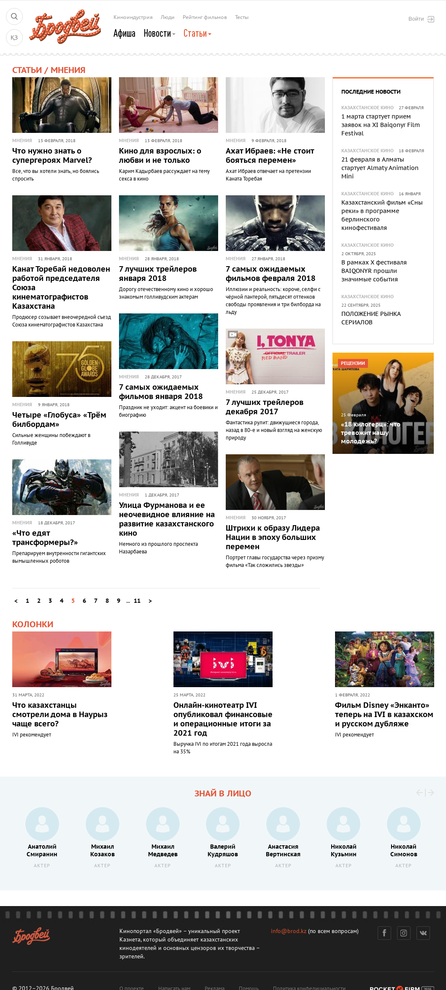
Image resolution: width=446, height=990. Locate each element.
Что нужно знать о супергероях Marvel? (52, 156)
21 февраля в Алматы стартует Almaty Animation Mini (380, 168)
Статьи (197, 33)
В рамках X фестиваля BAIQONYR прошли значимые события (374, 271)
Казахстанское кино (367, 108)
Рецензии (353, 363)
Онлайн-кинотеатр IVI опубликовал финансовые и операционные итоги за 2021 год (223, 719)
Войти (421, 19)
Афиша (124, 33)
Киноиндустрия (133, 17)
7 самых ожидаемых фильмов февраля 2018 (271, 274)
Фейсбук (384, 933)
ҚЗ (14, 37)
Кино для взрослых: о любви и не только (160, 156)
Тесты (242, 17)
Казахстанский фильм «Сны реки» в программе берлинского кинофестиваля (382, 215)
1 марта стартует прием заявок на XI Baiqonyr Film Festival (380, 125)
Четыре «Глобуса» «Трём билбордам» (59, 420)
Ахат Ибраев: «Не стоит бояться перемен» (270, 156)
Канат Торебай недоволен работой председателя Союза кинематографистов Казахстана (61, 288)
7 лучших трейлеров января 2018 (158, 274)
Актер (42, 866)
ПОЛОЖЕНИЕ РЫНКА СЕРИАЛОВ (370, 318)
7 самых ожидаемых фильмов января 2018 (161, 392)
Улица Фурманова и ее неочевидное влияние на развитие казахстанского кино (167, 519)
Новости (159, 33)
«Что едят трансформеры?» (45, 538)
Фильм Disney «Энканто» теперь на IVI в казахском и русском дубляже (384, 714)
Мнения (22, 140)
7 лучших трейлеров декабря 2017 (264, 407)
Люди (168, 17)
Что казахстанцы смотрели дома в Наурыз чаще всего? (60, 714)
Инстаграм (403, 933)
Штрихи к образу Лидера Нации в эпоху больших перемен (273, 537)
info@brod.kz (288, 931)
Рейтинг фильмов (205, 17)
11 (137, 600)
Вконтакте (423, 933)
